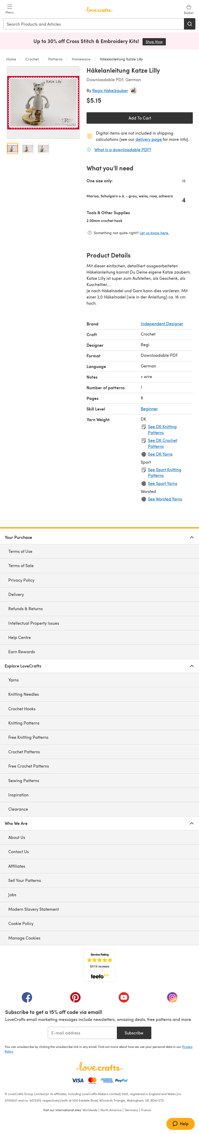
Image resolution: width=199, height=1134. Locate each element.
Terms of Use (20, 551)
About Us (16, 837)
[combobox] (93, 24)
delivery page (149, 139)
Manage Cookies (24, 938)
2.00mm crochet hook (121, 220)
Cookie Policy (20, 923)
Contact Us (18, 851)
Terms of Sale (21, 565)
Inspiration (18, 794)
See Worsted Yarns (165, 499)
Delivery (16, 594)
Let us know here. (154, 232)
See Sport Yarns (162, 483)
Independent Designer (162, 323)
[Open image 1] (12, 148)
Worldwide (89, 1110)
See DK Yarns (160, 454)
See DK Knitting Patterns (162, 429)
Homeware (81, 59)
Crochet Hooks (21, 708)
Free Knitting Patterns (28, 737)
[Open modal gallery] (43, 102)
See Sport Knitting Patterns (164, 472)
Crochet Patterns (24, 751)
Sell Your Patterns (24, 880)
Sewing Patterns (23, 780)
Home (11, 59)
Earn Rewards (21, 651)
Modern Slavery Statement (33, 909)
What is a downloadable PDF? (122, 149)
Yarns (13, 680)
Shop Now (156, 41)
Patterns (55, 59)
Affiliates (16, 866)
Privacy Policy (21, 580)
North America (111, 1110)
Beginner (149, 408)
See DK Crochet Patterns (162, 443)
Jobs (12, 894)
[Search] (189, 24)
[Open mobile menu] (9, 9)
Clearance (18, 809)
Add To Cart (140, 118)
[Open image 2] (27, 148)
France (146, 1110)
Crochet (32, 59)
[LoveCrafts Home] (99, 1066)
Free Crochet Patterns (28, 766)
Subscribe (134, 1032)
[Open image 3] (43, 148)
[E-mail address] (82, 1033)
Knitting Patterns (23, 723)
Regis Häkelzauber (110, 90)
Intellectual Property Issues (33, 623)
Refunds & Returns (25, 608)
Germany (131, 1110)
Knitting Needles (23, 694)
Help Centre (19, 637)
